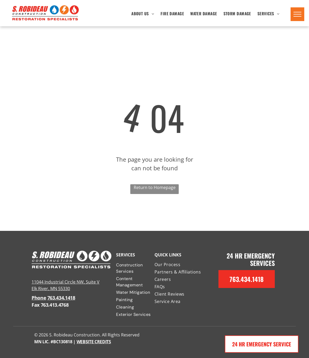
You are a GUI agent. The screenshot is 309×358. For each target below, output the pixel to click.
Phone (39, 298)
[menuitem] (142, 13)
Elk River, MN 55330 (51, 288)
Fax (35, 305)
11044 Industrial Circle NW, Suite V (65, 282)
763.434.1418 (61, 298)
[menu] (297, 14)
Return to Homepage (155, 187)
